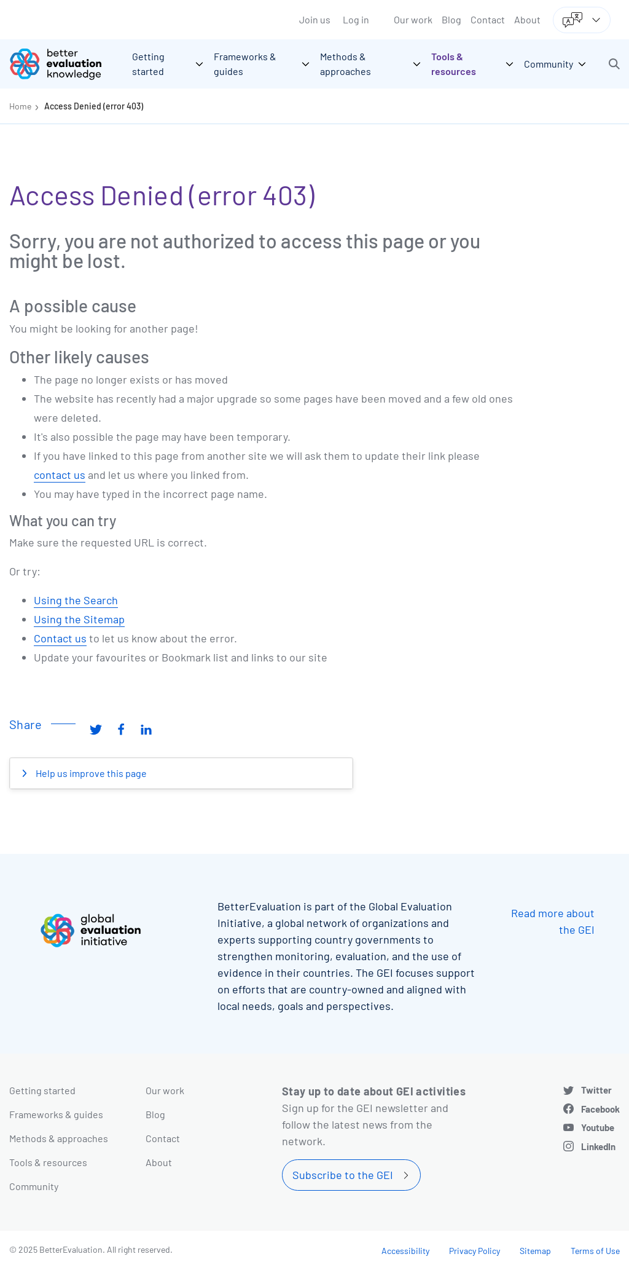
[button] (614, 63)
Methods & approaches (58, 1138)
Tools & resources (48, 1162)
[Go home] (64, 63)
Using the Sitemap (79, 619)
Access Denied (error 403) (93, 106)
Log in (356, 19)
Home (20, 106)
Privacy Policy (474, 1250)
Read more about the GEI (553, 921)
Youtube (597, 1127)
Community (33, 1186)
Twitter (596, 1089)
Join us (314, 19)
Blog (451, 19)
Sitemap (535, 1250)
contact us (59, 474)
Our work (413, 19)
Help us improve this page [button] (90, 773)
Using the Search (76, 600)
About (527, 19)
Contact (488, 19)
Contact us (60, 638)
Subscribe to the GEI (342, 1174)
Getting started (42, 1090)
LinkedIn (598, 1146)
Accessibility (405, 1250)
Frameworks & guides (56, 1114)
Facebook (600, 1108)
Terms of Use (595, 1250)
